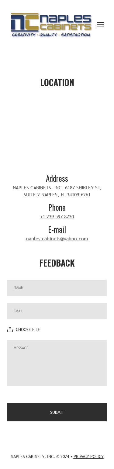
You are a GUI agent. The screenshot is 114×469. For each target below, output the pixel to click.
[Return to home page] (51, 24)
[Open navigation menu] (101, 25)
